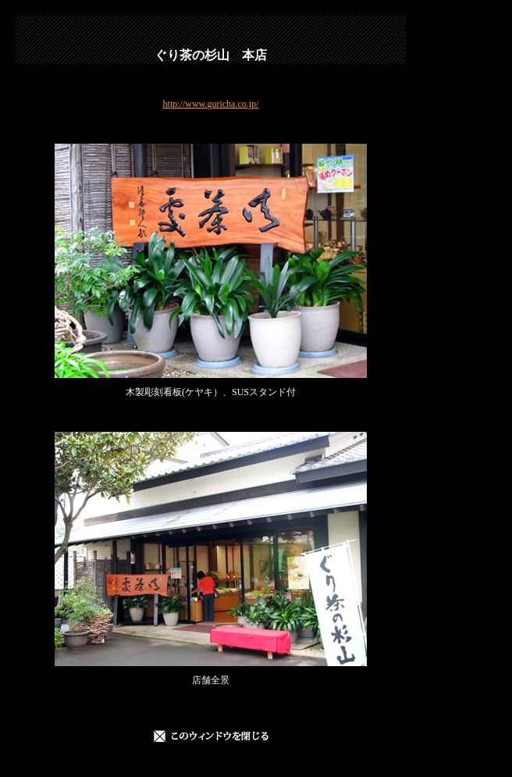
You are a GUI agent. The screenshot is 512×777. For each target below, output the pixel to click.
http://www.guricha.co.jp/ (211, 103)
